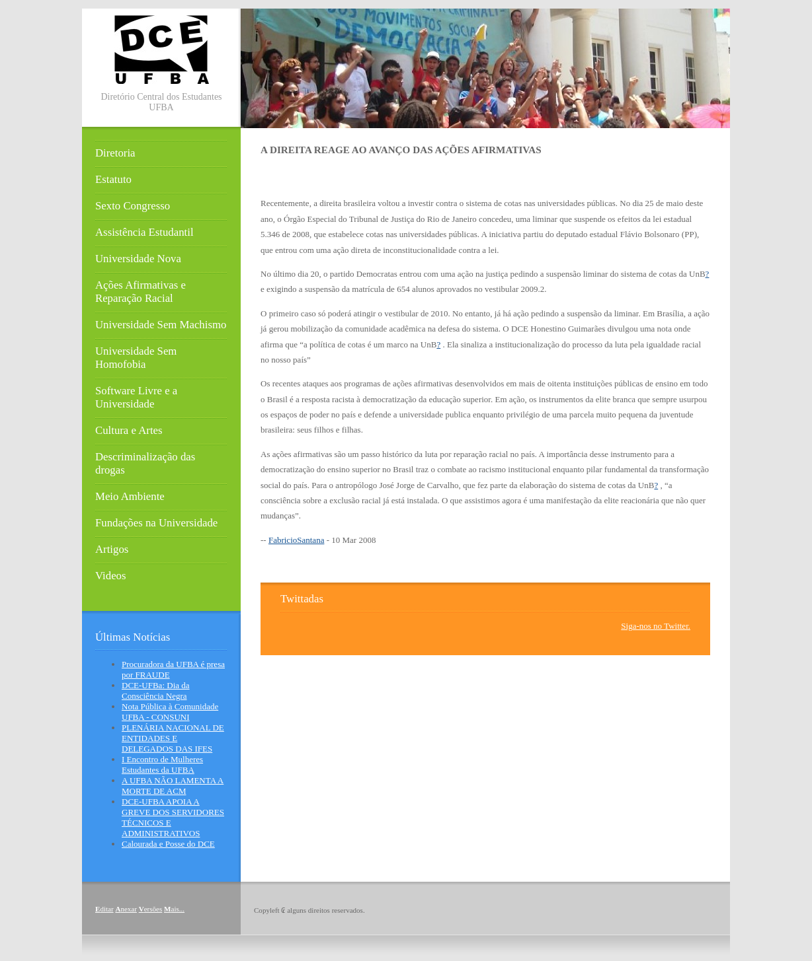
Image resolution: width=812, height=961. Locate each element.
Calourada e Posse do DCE (168, 844)
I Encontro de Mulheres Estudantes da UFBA (162, 764)
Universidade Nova (138, 258)
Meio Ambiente (130, 496)
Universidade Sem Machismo (160, 324)
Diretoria (115, 153)
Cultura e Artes (129, 430)
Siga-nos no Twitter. (655, 626)
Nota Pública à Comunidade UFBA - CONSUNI (170, 711)
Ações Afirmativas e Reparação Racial (140, 291)
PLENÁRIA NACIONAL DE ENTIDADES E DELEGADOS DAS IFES (173, 738)
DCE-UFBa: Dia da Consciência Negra (156, 690)
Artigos (111, 549)
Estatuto (113, 179)
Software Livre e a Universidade (136, 397)
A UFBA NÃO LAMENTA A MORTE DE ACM (172, 785)
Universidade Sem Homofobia (136, 358)
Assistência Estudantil (144, 232)
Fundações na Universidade (156, 522)
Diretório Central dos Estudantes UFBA (161, 102)
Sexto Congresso (132, 205)
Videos (110, 575)
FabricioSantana (296, 540)
